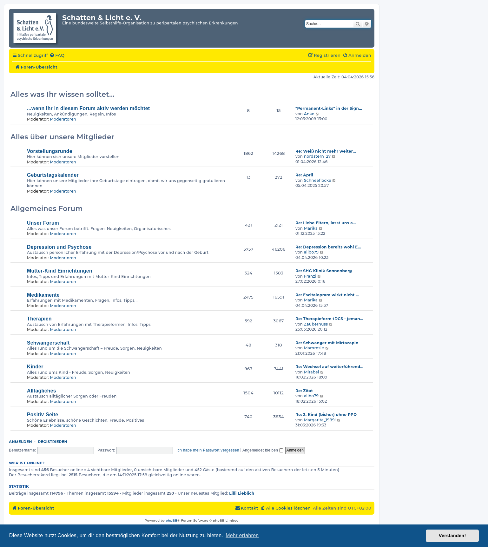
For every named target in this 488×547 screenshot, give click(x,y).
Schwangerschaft (48, 343)
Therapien (39, 318)
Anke (309, 113)
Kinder (35, 366)
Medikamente (43, 295)
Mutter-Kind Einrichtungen (59, 271)
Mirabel (311, 372)
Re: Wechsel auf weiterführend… (329, 366)
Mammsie (314, 348)
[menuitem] (56, 55)
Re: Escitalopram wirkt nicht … (327, 295)
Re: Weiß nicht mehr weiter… (325, 151)
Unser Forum (43, 223)
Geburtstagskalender (53, 175)
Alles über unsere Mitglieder (62, 137)
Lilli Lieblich (241, 493)
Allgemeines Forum (46, 208)
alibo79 (311, 252)
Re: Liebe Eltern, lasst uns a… (325, 223)
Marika (311, 228)
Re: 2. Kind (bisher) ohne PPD (326, 414)
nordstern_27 (317, 156)
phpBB (171, 520)
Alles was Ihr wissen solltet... (62, 94)
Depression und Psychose (59, 247)
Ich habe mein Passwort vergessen (207, 450)
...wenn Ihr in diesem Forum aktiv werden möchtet (88, 108)
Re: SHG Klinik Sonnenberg (323, 270)
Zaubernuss (316, 324)
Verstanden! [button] (452, 535)
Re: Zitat (304, 390)
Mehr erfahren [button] (242, 535)
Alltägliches (41, 390)
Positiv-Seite (42, 414)
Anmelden (20, 441)
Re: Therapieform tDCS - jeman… (329, 318)
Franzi (310, 276)
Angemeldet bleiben (262, 450)
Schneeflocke (317, 180)
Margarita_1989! (320, 420)
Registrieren (53, 441)
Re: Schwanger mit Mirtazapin (327, 342)
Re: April (304, 175)
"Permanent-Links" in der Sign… (328, 108)
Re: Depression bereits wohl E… (328, 247)
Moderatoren (63, 119)
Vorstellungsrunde (49, 151)
